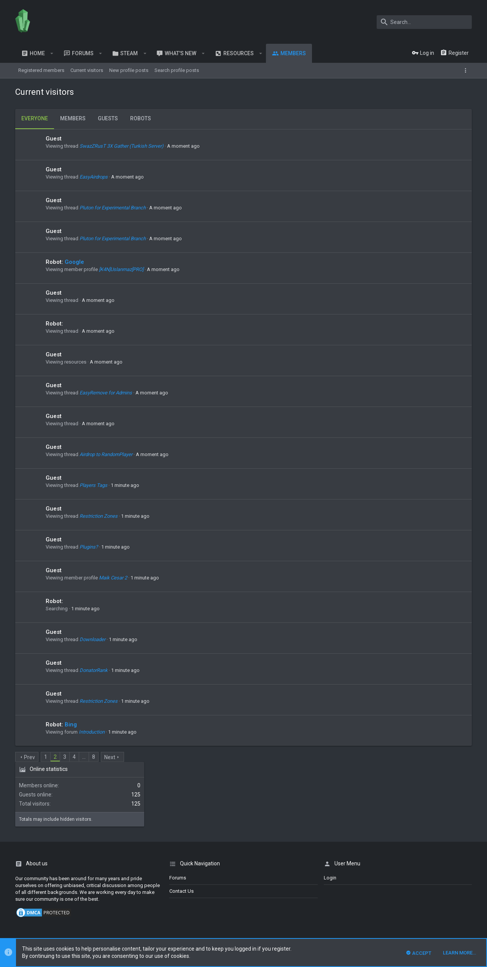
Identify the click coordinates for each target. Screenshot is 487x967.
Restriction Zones (99, 516)
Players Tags (93, 485)
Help (445, 883)
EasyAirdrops (94, 177)
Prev (29, 757)
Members (73, 118)
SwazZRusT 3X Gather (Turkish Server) (122, 146)
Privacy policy (421, 883)
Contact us (181, 826)
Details (265, 909)
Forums (177, 813)
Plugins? (89, 547)
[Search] (424, 22)
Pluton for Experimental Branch (113, 208)
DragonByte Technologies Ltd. (222, 909)
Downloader (92, 639)
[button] (51, 53)
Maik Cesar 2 (113, 578)
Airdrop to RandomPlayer (106, 454)
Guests (108, 118)
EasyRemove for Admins (106, 393)
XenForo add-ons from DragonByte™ (119, 909)
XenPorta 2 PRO (32, 930)
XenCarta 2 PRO (32, 923)
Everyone (34, 118)
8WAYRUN (106, 923)
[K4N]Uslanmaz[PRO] (121, 269)
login (330, 813)
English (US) (48, 883)
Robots (140, 118)
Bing (71, 724)
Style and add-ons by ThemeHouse (56, 916)
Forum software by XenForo (76, 902)
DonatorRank (94, 670)
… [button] (84, 757)
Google (74, 262)
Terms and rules (384, 883)
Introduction (92, 732)
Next (109, 757)
